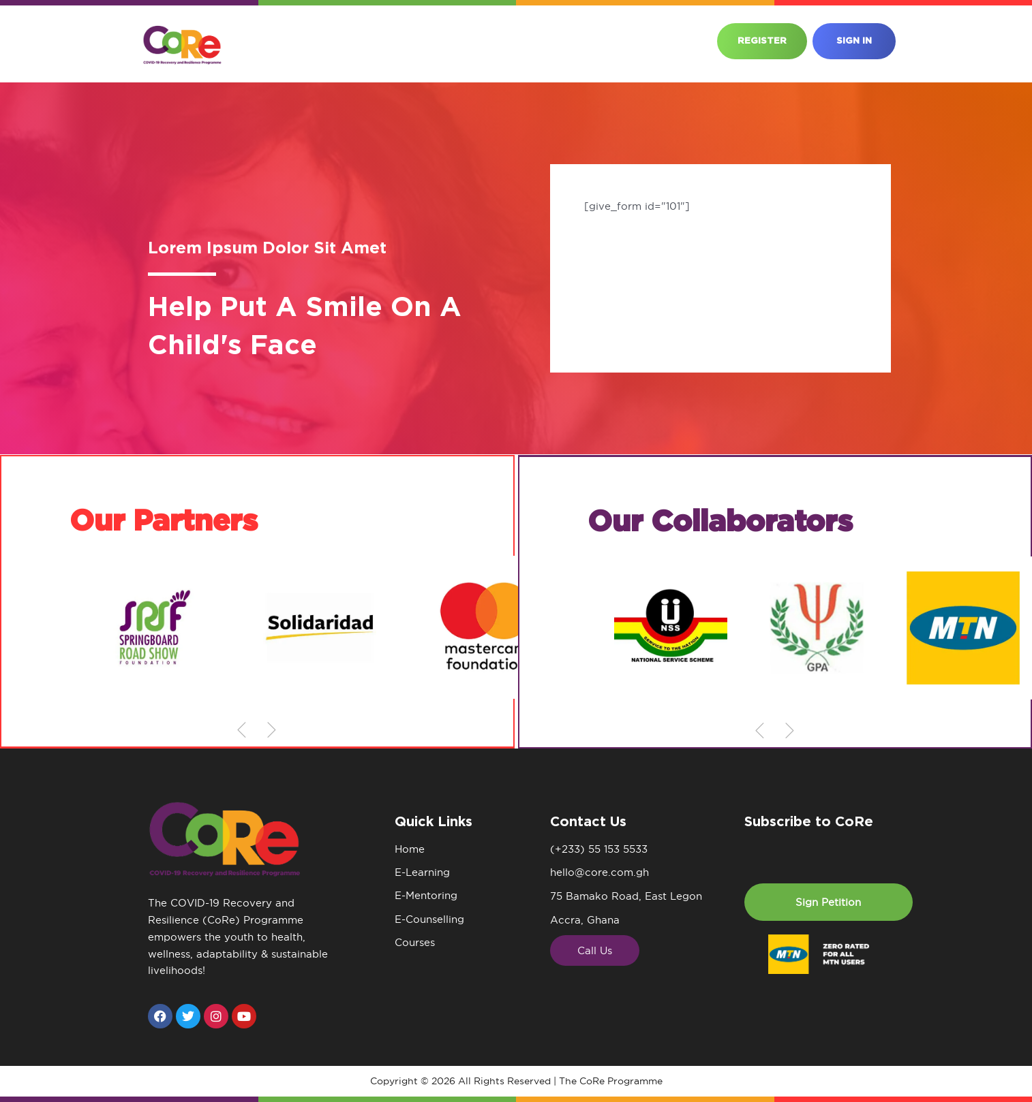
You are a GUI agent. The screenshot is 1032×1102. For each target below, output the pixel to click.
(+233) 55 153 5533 (599, 849)
